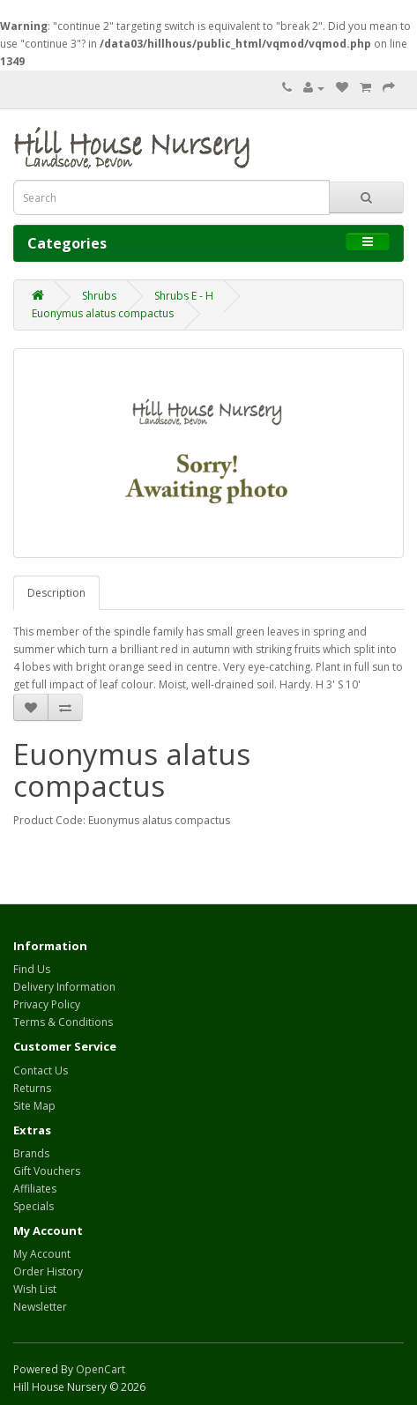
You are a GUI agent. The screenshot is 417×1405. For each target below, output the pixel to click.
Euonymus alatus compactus (103, 313)
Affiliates (34, 1188)
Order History (48, 1271)
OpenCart (100, 1369)
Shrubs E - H (183, 295)
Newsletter (40, 1306)
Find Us (31, 969)
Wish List (34, 1289)
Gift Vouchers (46, 1170)
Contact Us (40, 1070)
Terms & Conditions (63, 1022)
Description (56, 592)
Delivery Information (64, 986)
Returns (32, 1088)
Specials (33, 1206)
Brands (31, 1153)
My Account (42, 1253)
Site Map (34, 1105)
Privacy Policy (46, 1004)
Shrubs (99, 295)
